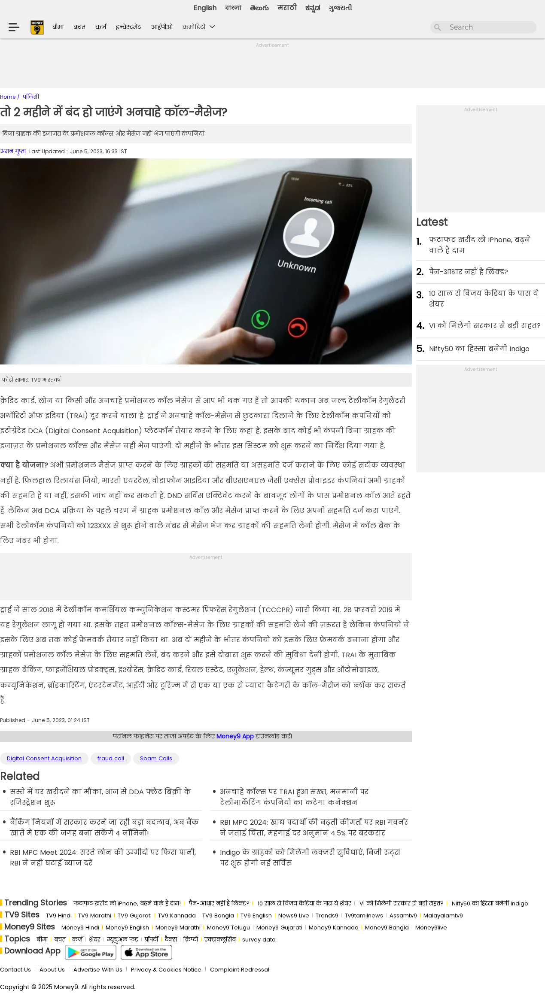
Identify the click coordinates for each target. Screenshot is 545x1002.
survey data (259, 939)
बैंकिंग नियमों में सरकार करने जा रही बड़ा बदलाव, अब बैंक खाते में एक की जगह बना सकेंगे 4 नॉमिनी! (104, 827)
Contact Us (15, 970)
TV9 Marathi (94, 915)
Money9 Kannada (334, 927)
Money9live (431, 927)
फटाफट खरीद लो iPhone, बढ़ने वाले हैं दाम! (127, 903)
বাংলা (233, 8)
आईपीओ (162, 27)
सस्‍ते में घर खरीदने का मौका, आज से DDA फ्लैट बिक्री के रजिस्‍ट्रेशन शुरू (100, 797)
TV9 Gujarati (135, 915)
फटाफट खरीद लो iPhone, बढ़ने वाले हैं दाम (479, 245)
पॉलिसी (31, 96)
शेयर (94, 939)
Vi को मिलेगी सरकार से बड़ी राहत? (485, 326)
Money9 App (235, 736)
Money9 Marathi (178, 927)
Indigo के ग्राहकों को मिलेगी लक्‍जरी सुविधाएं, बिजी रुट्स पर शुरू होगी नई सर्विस (310, 857)
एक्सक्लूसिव (220, 939)
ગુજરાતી (340, 8)
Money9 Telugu (228, 927)
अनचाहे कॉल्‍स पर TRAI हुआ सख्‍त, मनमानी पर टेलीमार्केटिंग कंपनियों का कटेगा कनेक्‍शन (294, 797)
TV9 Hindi (59, 915)
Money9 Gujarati (279, 927)
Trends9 (327, 915)
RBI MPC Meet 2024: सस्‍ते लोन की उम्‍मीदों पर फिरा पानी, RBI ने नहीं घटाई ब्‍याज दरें (103, 857)
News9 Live (293, 915)
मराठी (287, 8)
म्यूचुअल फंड (122, 939)
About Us (52, 970)
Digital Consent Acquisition (44, 758)
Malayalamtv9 (443, 915)
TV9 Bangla (218, 915)
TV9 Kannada (177, 915)
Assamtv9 (403, 915)
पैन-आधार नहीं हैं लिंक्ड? (468, 272)
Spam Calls (156, 758)
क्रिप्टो (190, 939)
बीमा (58, 27)
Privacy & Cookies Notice (166, 970)
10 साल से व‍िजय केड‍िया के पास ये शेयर (484, 298)
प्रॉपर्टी (151, 939)
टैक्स (171, 939)
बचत (79, 27)
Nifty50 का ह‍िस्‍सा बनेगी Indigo (479, 349)
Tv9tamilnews (364, 915)
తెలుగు (259, 8)
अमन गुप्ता (13, 151)
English (204, 8)
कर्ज (100, 27)
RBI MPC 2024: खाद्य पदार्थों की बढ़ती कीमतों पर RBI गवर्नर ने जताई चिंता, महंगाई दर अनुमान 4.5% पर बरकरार (314, 827)
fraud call (110, 758)
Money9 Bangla (387, 927)
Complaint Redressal (239, 970)
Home (8, 96)
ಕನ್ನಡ (312, 8)
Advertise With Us (97, 970)
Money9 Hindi (80, 927)
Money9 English (127, 927)
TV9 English (256, 915)
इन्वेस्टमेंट (128, 27)
